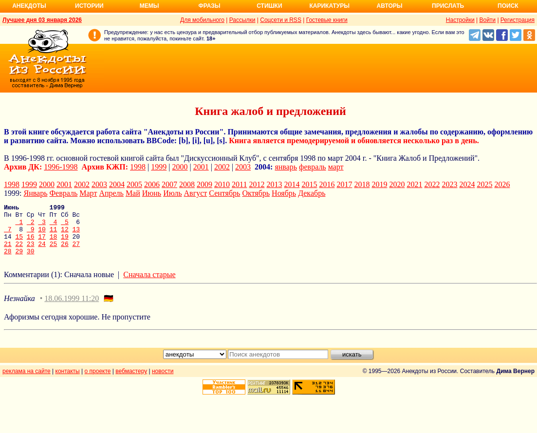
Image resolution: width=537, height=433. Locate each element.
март (336, 167)
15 (19, 243)
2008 (187, 184)
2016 (326, 184)
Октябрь (256, 193)
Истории (89, 5)
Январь (35, 193)
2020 (397, 184)
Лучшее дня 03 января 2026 (42, 20)
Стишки (269, 5)
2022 (432, 184)
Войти (487, 20)
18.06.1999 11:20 (71, 308)
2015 (309, 184)
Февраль (63, 193)
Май (133, 193)
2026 (502, 184)
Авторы (390, 5)
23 (31, 252)
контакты (68, 381)
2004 (117, 184)
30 (31, 261)
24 (42, 252)
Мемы (149, 5)
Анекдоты (29, 5)
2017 (344, 184)
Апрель (111, 193)
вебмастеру (131, 381)
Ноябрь (284, 193)
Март (88, 193)
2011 (239, 184)
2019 (379, 184)
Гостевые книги (327, 20)
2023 (449, 184)
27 (76, 252)
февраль (312, 167)
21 (8, 252)
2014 (291, 184)
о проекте (98, 381)
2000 (180, 167)
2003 (243, 167)
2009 (204, 184)
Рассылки (242, 20)
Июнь (151, 193)
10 (42, 234)
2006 (152, 184)
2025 (484, 184)
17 (42, 243)
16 (31, 243)
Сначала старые (149, 285)
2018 (362, 184)
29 (19, 261)
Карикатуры (329, 5)
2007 (169, 184)
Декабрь (311, 193)
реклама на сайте (26, 381)
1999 (159, 167)
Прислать (448, 5)
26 (65, 252)
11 (53, 234)
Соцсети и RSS (280, 20)
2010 (222, 184)
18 (53, 243)
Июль (172, 193)
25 (53, 252)
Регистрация (517, 20)
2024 (467, 184)
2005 (134, 184)
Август (195, 193)
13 (76, 234)
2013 (274, 184)
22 (19, 252)
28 (8, 261)
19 (65, 243)
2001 (201, 167)
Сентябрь (224, 193)
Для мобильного (202, 20)
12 (65, 234)
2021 (414, 184)
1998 (138, 167)
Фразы (209, 5)
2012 (256, 184)
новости (162, 381)
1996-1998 (60, 167)
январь (286, 167)
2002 (222, 167)
